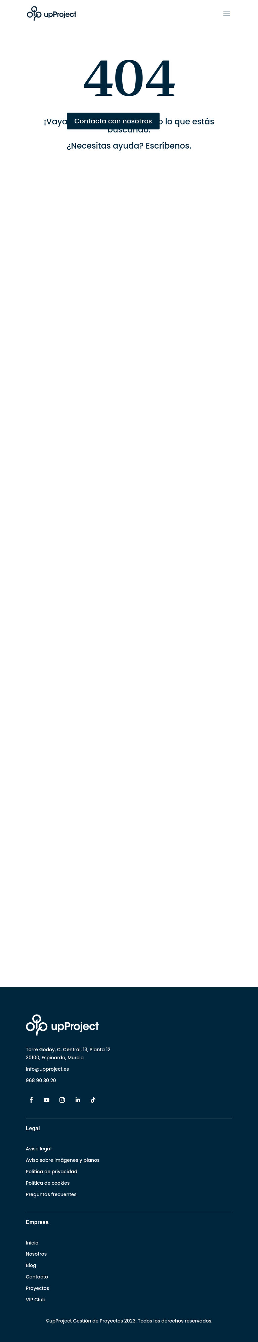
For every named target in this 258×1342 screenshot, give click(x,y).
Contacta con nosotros (113, 121)
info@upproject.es (47, 1069)
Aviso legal (39, 1148)
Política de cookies (48, 1183)
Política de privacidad (52, 1171)
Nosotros (36, 1254)
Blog (31, 1265)
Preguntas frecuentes (51, 1194)
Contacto (37, 1276)
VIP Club (35, 1299)
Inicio (32, 1242)
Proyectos (37, 1288)
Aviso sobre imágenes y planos (63, 1160)
